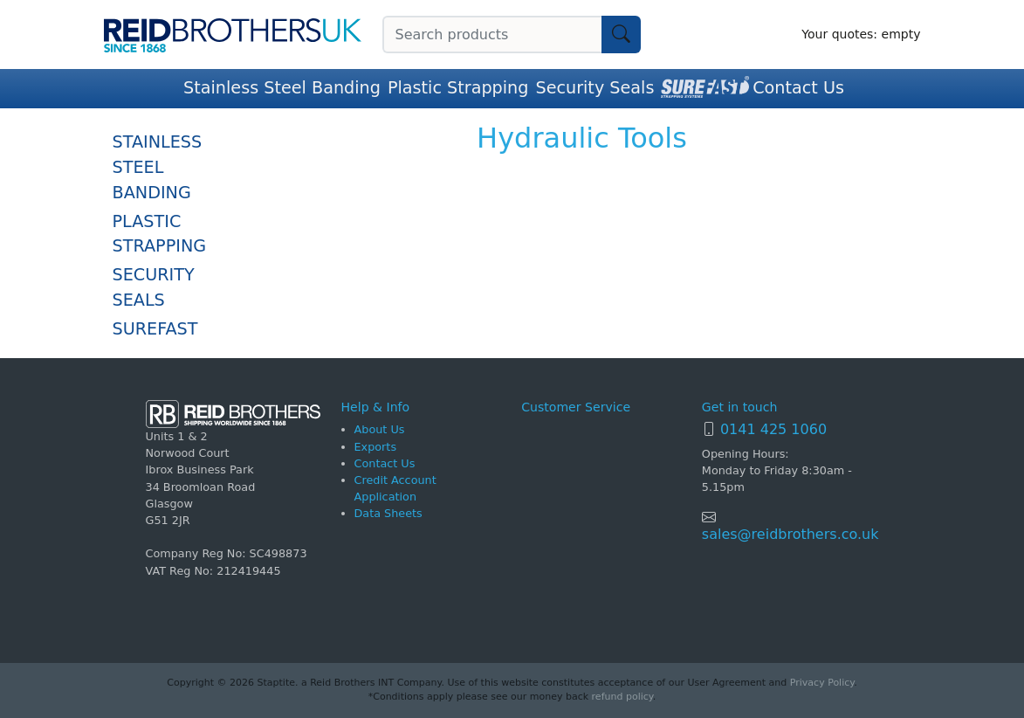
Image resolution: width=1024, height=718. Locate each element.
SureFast (155, 329)
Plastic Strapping (458, 88)
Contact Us (798, 88)
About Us (379, 429)
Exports (375, 446)
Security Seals (594, 88)
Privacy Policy (822, 682)
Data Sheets (388, 513)
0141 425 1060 (773, 429)
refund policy (622, 696)
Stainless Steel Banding (282, 88)
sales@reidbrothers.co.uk (790, 534)
